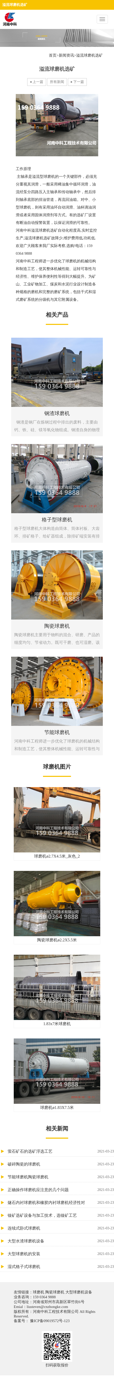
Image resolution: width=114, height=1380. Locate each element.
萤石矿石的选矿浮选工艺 (61, 1151)
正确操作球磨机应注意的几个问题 (61, 1190)
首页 (52, 55)
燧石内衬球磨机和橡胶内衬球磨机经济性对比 (61, 1203)
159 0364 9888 (44, 1297)
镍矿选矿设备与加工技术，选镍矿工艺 (61, 1215)
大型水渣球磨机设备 (61, 1241)
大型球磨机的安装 (61, 1254)
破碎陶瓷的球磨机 (61, 1164)
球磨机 (39, 1292)
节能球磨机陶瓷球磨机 (61, 1177)
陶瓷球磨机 (54, 1292)
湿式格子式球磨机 (61, 1267)
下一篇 (78, 82)
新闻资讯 (66, 55)
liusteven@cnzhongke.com (47, 1307)
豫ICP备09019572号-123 (49, 1321)
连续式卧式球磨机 (61, 1228)
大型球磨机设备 (78, 1292)
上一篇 (38, 82)
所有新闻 (57, 82)
